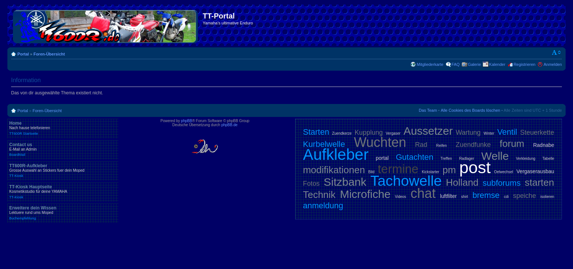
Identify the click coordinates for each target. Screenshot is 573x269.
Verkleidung (525, 159)
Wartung (468, 132)
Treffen (446, 159)
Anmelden (552, 64)
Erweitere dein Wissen (63, 212)
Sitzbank (345, 182)
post (475, 167)
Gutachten (415, 157)
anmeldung (323, 205)
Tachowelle (406, 181)
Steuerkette (537, 132)
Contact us (63, 149)
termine (398, 169)
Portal (23, 54)
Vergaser (393, 133)
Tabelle (548, 159)
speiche (524, 195)
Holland (462, 182)
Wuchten (380, 142)
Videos (400, 197)
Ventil (507, 132)
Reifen (441, 146)
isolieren (547, 197)
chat (423, 193)
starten (540, 182)
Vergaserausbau (535, 171)
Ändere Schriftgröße (556, 52)
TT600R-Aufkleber (63, 170)
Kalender (497, 64)
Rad (421, 144)
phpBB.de (229, 125)
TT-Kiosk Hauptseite (63, 191)
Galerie (474, 64)
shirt (464, 197)
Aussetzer (428, 131)
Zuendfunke (473, 144)
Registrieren (524, 64)
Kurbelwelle (324, 144)
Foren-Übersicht (49, 54)
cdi (506, 197)
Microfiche (365, 194)
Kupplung (369, 132)
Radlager (466, 159)
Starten (316, 132)
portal (382, 158)
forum (512, 143)
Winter (488, 133)
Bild (371, 172)
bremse (485, 195)
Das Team (428, 110)
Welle (495, 156)
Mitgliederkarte (430, 64)
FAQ (456, 64)
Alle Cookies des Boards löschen (470, 110)
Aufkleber (335, 154)
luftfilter (448, 196)
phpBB (186, 121)
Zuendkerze (342, 133)
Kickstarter (430, 172)
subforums (502, 183)
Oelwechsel (503, 172)
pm (449, 169)
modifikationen (334, 169)
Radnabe (543, 145)
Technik (319, 194)
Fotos (311, 183)
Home (63, 128)
